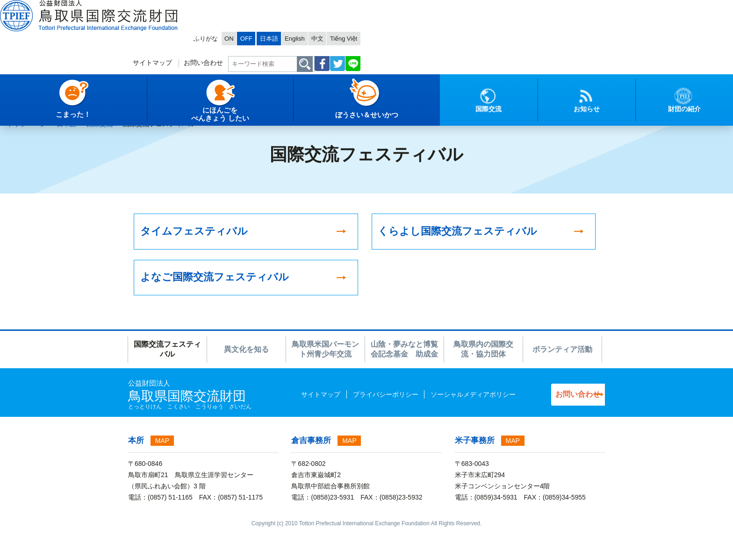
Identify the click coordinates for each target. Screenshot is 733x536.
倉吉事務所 (311, 444)
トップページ (26, 124)
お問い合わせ (426, 36)
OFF (468, 8)
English (529, 8)
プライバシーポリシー (365, 397)
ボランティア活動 (562, 353)
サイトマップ (371, 36)
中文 (556, 8)
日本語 (499, 8)
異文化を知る (246, 353)
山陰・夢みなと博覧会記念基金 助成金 (404, 353)
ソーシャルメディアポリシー (453, 397)
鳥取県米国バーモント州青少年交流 (325, 353)
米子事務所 (475, 444)
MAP (162, 444)
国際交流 (99, 124)
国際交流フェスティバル (167, 353)
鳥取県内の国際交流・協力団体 (483, 353)
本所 (136, 444)
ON (449, 8)
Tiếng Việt (586, 8)
